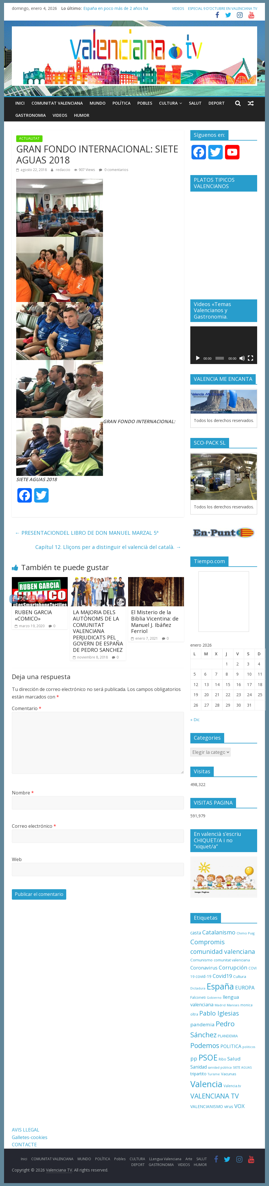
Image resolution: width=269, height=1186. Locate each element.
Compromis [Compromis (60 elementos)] (207, 941)
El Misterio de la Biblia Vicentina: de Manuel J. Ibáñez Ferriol (154, 621)
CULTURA (168, 103)
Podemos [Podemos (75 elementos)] (204, 1045)
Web (17, 859)
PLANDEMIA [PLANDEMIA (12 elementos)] (228, 1035)
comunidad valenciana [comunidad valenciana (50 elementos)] (222, 951)
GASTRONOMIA (30, 115)
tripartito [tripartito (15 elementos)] (198, 1073)
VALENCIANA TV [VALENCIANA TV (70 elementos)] (214, 1096)
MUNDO (98, 103)
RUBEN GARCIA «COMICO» (33, 615)
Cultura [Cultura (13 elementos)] (239, 976)
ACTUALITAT (29, 138)
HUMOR (81, 115)
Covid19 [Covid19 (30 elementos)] (222, 975)
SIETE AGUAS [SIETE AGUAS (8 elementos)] (242, 1067)
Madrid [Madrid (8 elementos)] (220, 1005)
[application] (223, 345)
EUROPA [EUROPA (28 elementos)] (245, 987)
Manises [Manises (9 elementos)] (233, 1005)
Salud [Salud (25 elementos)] (234, 1058)
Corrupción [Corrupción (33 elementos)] (233, 967)
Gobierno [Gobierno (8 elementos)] (214, 998)
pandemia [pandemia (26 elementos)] (202, 1024)
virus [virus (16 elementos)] (228, 1106)
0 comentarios (113, 169)
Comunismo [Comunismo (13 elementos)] (201, 960)
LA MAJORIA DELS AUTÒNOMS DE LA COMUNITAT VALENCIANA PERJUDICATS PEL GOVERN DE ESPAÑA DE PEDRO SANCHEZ (98, 631)
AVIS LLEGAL (25, 1130)
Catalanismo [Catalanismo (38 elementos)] (218, 932)
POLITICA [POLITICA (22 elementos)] (230, 1046)
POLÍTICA (121, 103)
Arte (188, 1158)
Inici (20, 103)
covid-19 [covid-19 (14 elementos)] (203, 976)
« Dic (195, 719)
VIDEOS (178, 8)
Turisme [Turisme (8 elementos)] (214, 1074)
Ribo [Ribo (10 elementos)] (222, 1059)
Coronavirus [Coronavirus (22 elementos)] (204, 968)
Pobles (144, 103)
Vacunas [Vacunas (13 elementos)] (228, 1073)
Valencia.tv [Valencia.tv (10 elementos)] (232, 1085)
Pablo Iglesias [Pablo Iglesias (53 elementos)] (219, 1013)
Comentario (26, 708)
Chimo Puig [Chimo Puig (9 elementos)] (246, 933)
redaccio (63, 169)
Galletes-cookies (29, 1137)
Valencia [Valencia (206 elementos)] (206, 1084)
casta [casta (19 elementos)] (195, 933)
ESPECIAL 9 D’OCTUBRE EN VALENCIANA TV (222, 8)
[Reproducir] (198, 358)
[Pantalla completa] (250, 358)
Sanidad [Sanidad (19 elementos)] (198, 1067)
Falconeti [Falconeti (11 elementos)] (198, 997)
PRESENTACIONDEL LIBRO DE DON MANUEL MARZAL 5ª (87, 532)
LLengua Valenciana (165, 1158)
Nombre (23, 793)
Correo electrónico (34, 826)
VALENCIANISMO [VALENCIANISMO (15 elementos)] (206, 1106)
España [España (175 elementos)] (220, 986)
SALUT (195, 103)
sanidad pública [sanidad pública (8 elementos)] (220, 1067)
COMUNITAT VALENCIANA (57, 103)
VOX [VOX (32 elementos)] (239, 1105)
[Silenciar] (242, 358)
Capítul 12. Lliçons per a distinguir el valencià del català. (108, 546)
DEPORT (217, 103)
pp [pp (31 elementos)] (193, 1058)
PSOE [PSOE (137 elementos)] (208, 1057)
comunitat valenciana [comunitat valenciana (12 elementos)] (232, 960)
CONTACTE (24, 1144)
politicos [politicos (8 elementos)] (248, 1047)
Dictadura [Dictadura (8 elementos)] (197, 988)
